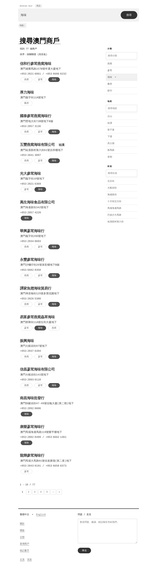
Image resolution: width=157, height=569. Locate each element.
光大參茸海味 (30, 174)
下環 (109, 136)
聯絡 (22, 530)
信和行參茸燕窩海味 (35, 64)
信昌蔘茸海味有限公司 (37, 370)
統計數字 (24, 550)
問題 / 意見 (84, 514)
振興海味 (27, 341)
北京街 (110, 181)
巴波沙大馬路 (114, 215)
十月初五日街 (114, 201)
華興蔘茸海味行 (32, 231)
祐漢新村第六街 (115, 221)
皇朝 (109, 157)
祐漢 (109, 123)
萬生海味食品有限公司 (37, 202)
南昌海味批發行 (32, 398)
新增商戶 (24, 544)
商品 (38, 6)
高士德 (110, 143)
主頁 (22, 559)
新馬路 (110, 150)
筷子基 (110, 129)
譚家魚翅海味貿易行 (35, 289)
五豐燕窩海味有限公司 (42, 145)
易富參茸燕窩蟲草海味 (37, 317)
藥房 (26, 103)
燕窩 (26, 79)
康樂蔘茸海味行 (32, 427)
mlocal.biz (26, 6)
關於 (22, 523)
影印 (109, 90)
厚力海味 (27, 92)
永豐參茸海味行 (32, 260)
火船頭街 (112, 188)
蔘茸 (40, 79)
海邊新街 (112, 194)
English (41, 514)
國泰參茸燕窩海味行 (35, 116)
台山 (109, 116)
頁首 (29, 559)
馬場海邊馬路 (114, 208)
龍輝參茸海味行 (32, 456)
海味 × (111, 77)
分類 (22, 537)
